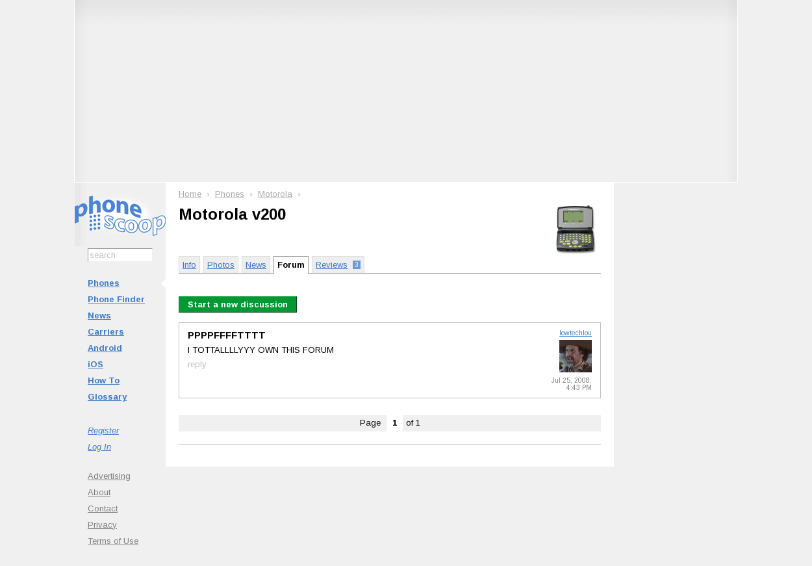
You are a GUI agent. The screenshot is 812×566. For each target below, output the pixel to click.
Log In (99, 447)
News (99, 315)
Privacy (102, 525)
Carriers (106, 332)
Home (190, 194)
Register (103, 430)
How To (104, 380)
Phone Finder (116, 299)
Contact (103, 508)
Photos (221, 265)
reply (197, 364)
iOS (95, 364)
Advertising (109, 476)
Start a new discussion (238, 304)
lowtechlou (575, 333)
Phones (104, 283)
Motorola (275, 194)
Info (189, 265)
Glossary (107, 397)
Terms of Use (113, 541)
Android (105, 348)
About (99, 492)
